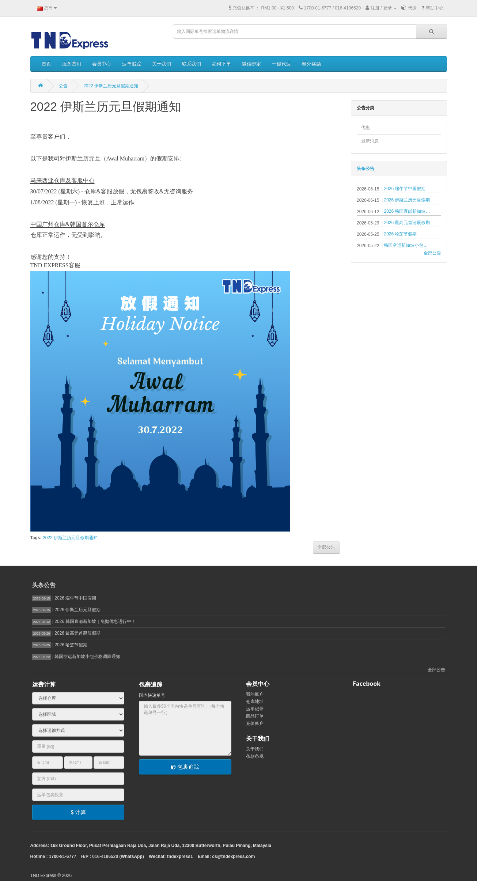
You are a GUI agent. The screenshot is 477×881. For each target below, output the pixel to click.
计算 (78, 812)
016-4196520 (105, 856)
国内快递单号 (152, 695)
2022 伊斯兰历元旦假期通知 (110, 85)
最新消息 (370, 141)
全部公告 (432, 253)
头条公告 (365, 168)
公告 (63, 85)
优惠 (365, 127)
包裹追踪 (185, 767)
